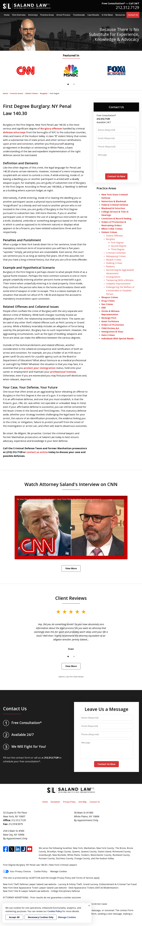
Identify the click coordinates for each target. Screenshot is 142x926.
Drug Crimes (108, 300)
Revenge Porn (108, 317)
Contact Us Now (116, 176)
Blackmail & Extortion (113, 208)
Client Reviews (71, 598)
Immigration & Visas (112, 331)
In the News (107, 15)
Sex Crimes (107, 304)
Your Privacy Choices (17, 871)
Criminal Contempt (116, 252)
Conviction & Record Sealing (116, 218)
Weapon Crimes (109, 297)
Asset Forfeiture (110, 321)
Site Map (83, 802)
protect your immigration (40, 368)
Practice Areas (47, 15)
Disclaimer (55, 802)
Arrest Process (63, 15)
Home (7, 15)
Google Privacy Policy (60, 877)
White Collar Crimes (112, 228)
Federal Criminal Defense (114, 204)
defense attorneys (14, 132)
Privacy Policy (69, 802)
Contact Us (133, 15)
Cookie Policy (40, 871)
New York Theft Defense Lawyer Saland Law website (29, 884)
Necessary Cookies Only (40, 917)
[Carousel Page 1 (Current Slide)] (68, 84)
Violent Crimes (31, 93)
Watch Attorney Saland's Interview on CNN (71, 484)
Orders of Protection (112, 324)
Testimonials (79, 15)
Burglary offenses (51, 128)
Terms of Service (84, 877)
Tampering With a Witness (120, 280)
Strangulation (113, 276)
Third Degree (117, 249)
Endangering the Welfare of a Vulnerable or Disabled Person (120, 290)
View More (71, 568)
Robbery (110, 266)
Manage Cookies (58, 871)
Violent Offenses (114, 235)
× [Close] (89, 905)
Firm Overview (19, 15)
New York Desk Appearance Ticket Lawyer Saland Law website (35, 887)
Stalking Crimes (114, 263)
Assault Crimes (113, 259)
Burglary (43, 93)
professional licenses (63, 371)
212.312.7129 (127, 7)
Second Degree (118, 245)
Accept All (14, 917)
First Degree (117, 242)
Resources (120, 15)
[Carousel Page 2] (74, 84)
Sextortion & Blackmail (114, 201)
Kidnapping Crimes (116, 256)
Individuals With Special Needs (117, 338)
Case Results (93, 15)
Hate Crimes (108, 335)
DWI (103, 307)
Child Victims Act (110, 328)
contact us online (37, 452)
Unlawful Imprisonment (118, 283)
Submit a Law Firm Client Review (71, 677)
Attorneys (33, 15)
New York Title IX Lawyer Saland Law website (26, 891)
